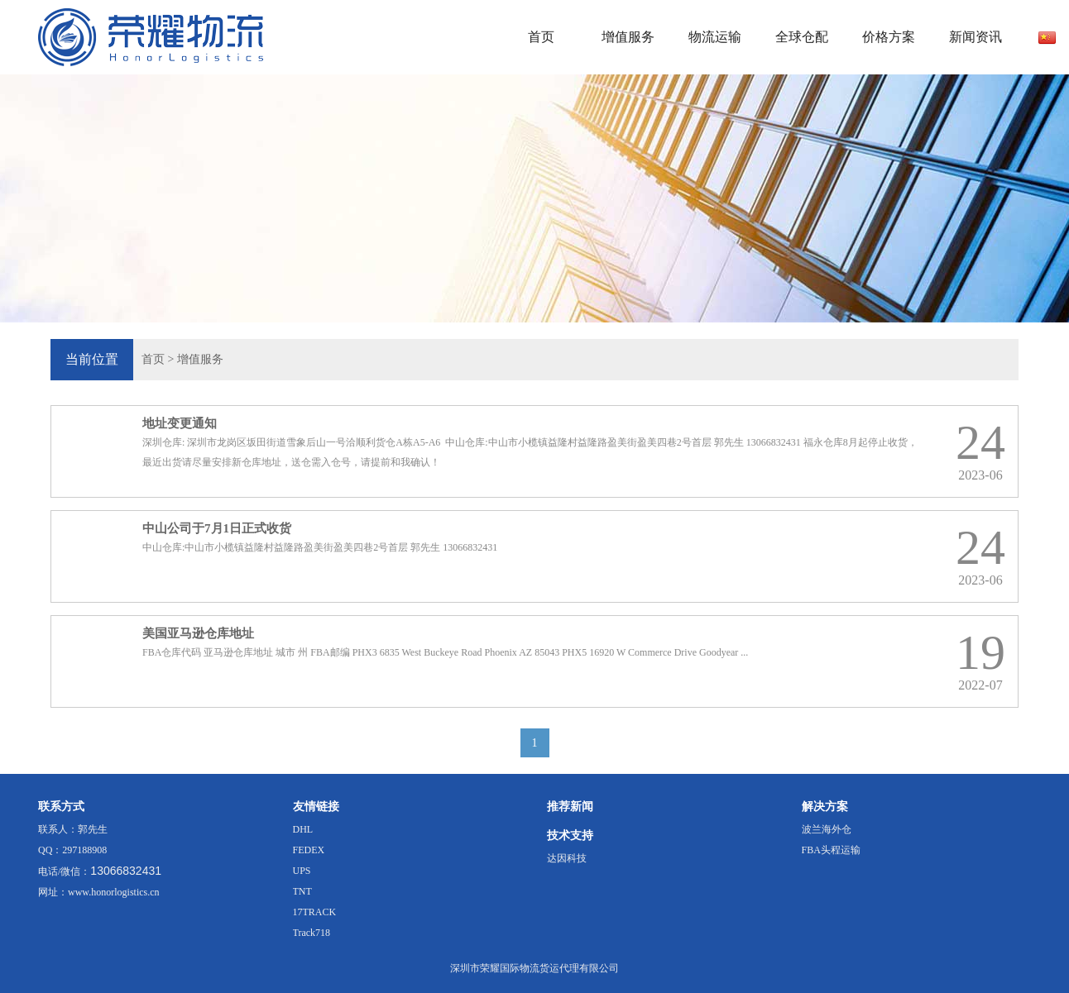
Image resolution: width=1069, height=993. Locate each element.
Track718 (312, 932)
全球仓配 (801, 37)
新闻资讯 (975, 37)
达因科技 (567, 858)
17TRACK (315, 912)
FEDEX (309, 850)
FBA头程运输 (831, 850)
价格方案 (888, 37)
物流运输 (714, 37)
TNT (302, 891)
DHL (303, 829)
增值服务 (628, 37)
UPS (302, 870)
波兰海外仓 (826, 829)
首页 (541, 37)
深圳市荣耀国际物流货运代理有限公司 (534, 968)
